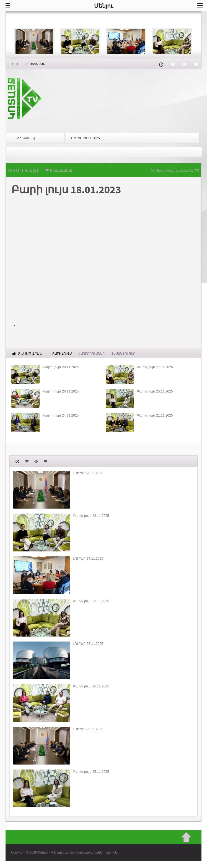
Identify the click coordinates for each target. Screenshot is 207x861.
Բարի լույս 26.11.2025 (60, 391)
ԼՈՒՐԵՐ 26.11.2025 (88, 644)
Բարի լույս (62, 353)
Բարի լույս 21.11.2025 (155, 415)
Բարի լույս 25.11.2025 (155, 391)
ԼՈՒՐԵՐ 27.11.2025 (88, 559)
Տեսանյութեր (123, 353)
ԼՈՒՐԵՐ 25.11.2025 (88, 729)
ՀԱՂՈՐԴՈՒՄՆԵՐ (91, 353)
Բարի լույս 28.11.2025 (60, 367)
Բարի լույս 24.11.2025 (60, 415)
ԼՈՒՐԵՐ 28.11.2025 (84, 138)
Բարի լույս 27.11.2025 (155, 367)
